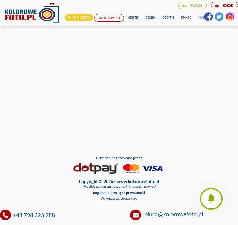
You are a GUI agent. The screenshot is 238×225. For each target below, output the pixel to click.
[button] (211, 199)
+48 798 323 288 (34, 215)
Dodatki (168, 17)
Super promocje (109, 18)
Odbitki (133, 17)
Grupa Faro (129, 198)
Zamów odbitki (79, 17)
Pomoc (186, 17)
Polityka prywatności (129, 193)
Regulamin (101, 193)
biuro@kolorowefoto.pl (173, 214)
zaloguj (192, 5)
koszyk (224, 5)
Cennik (151, 17)
